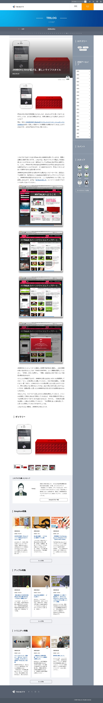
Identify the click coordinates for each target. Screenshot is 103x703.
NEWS (76, 7)
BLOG (88, 7)
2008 (78, 129)
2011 (78, 119)
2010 (78, 123)
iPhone (79, 47)
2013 (78, 112)
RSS (101, 1)
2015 (78, 105)
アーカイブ (85, 47)
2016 (78, 102)
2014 (78, 109)
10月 (23, 29)
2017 (78, 98)
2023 (78, 78)
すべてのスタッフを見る (83, 190)
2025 (78, 71)
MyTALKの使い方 (41, 180)
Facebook (89, 1)
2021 (78, 85)
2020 (78, 88)
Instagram (97, 1)
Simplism (43, 487)
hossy (63, 79)
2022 (78, 81)
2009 (78, 126)
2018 (78, 95)
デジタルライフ (83, 49)
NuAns (50, 487)
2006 (78, 136)
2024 (78, 74)
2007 (78, 133)
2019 (78, 92)
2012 (78, 116)
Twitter (93, 1)
